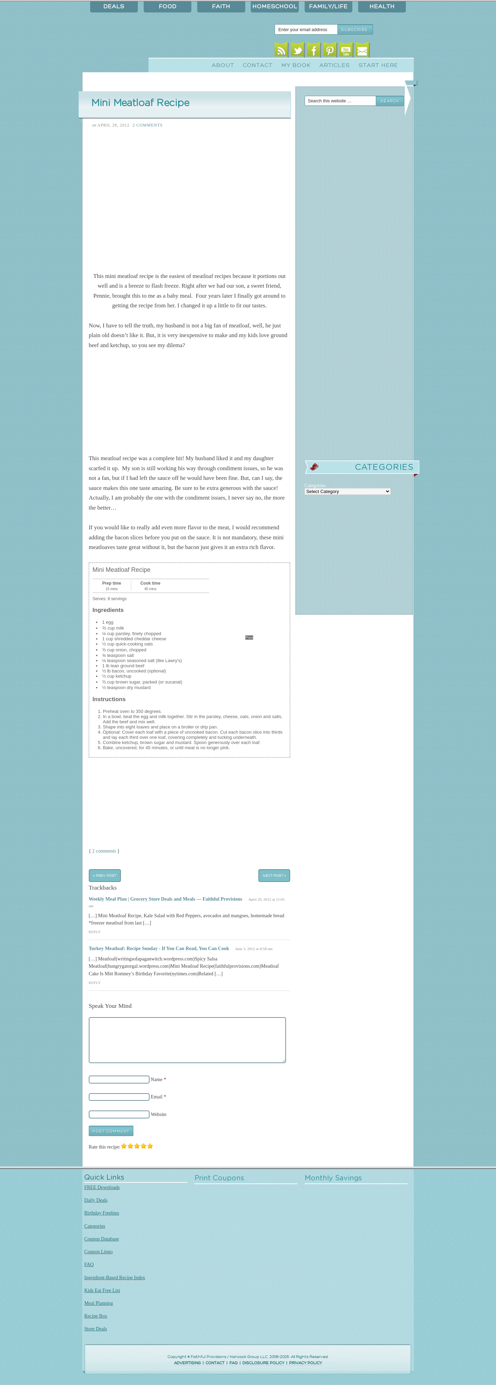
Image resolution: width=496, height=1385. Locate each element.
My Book (296, 65)
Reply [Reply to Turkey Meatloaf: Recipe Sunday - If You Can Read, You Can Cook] (95, 983)
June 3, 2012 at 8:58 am (254, 949)
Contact (258, 65)
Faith (221, 6)
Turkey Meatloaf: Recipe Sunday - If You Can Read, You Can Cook (159, 948)
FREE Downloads (102, 1187)
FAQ (89, 1264)
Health (382, 6)
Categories (94, 1226)
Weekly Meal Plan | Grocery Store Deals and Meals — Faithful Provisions (165, 899)
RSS (281, 51)
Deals (114, 6)
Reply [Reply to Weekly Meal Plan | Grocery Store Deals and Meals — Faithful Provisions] (95, 932)
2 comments (104, 851)
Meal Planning (98, 1303)
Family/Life (328, 6)
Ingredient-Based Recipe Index (114, 1277)
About (223, 65)
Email (362, 51)
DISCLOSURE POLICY (263, 1363)
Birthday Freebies (101, 1213)
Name (157, 1079)
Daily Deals (95, 1200)
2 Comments (148, 125)
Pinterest (330, 51)
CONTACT (215, 1363)
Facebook (314, 51)
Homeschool (274, 6)
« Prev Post (104, 875)
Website (158, 1114)
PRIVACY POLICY (305, 1363)
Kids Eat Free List (102, 1290)
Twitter (297, 51)
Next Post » (274, 875)
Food (168, 6)
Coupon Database (101, 1239)
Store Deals (95, 1328)
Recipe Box (95, 1316)
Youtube (346, 51)
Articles (334, 65)
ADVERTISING (187, 1363)
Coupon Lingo (98, 1251)
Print (249, 637)
